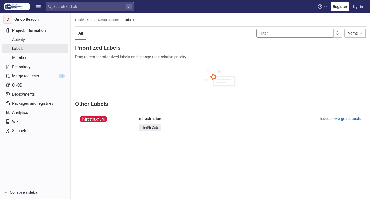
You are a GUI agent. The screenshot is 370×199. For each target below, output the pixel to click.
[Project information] (35, 30)
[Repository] (35, 66)
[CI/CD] (35, 85)
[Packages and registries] (35, 103)
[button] (38, 6)
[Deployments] (35, 94)
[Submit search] (337, 33)
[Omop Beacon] (35, 19)
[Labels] (35, 48)
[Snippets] (35, 130)
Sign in (358, 7)
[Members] (35, 57)
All (80, 33)
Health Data (83, 20)
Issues (326, 118)
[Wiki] (35, 121)
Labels (129, 20)
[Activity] (35, 39)
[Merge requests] (35, 76)
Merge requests (347, 118)
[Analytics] (35, 112)
